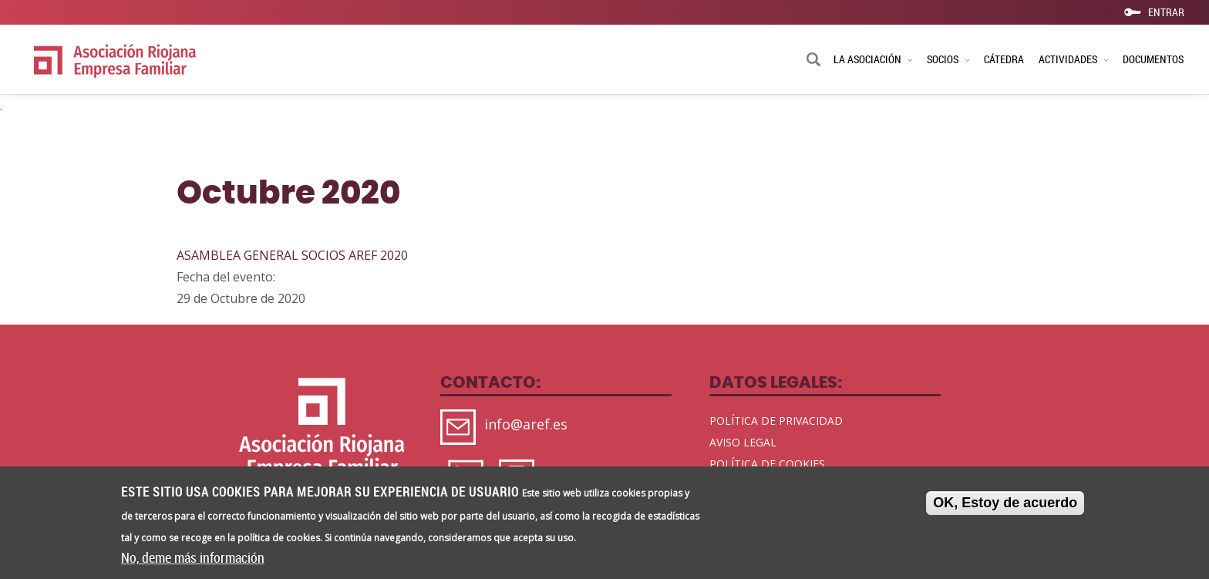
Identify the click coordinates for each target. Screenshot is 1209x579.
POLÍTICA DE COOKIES (767, 463)
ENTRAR (1166, 12)
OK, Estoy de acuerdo (1005, 505)
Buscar (813, 61)
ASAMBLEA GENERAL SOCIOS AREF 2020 (292, 255)
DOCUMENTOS (1153, 59)
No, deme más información (192, 560)
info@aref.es (525, 424)
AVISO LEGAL (742, 442)
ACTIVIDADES (1073, 59)
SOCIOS (948, 59)
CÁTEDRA (1004, 59)
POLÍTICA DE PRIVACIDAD (776, 420)
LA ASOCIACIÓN (873, 59)
